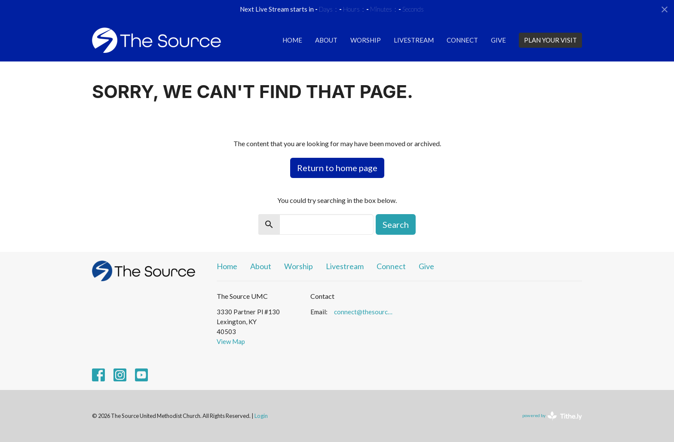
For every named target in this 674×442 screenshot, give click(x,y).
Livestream (414, 40)
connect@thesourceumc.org (364, 312)
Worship (365, 40)
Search (396, 224)
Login (261, 415)
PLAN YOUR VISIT (550, 40)
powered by (552, 416)
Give (498, 40)
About (326, 40)
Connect (462, 40)
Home (292, 40)
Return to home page (337, 168)
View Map (231, 341)
